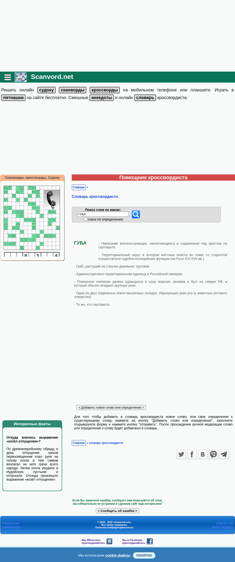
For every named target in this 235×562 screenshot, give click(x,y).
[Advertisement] (117, 35)
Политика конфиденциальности (114, 527)
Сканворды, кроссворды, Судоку (32, 177)
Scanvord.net (52, 76)
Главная (79, 187)
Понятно (144, 555)
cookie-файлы (118, 555)
